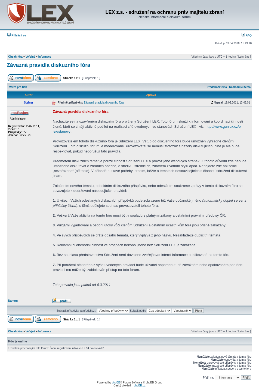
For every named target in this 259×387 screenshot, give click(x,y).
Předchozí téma (217, 87)
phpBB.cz (140, 385)
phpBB (116, 382)
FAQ (247, 35)
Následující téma (240, 87)
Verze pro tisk (18, 87)
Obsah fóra (15, 56)
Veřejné (30, 56)
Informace (44, 56)
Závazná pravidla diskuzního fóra (48, 65)
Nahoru (13, 300)
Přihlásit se (16, 35)
